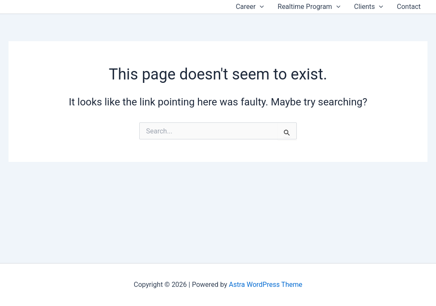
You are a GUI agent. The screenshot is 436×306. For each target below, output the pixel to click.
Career (250, 6)
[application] (259, 6)
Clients (368, 6)
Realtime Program (309, 6)
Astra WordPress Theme (265, 284)
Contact (409, 7)
